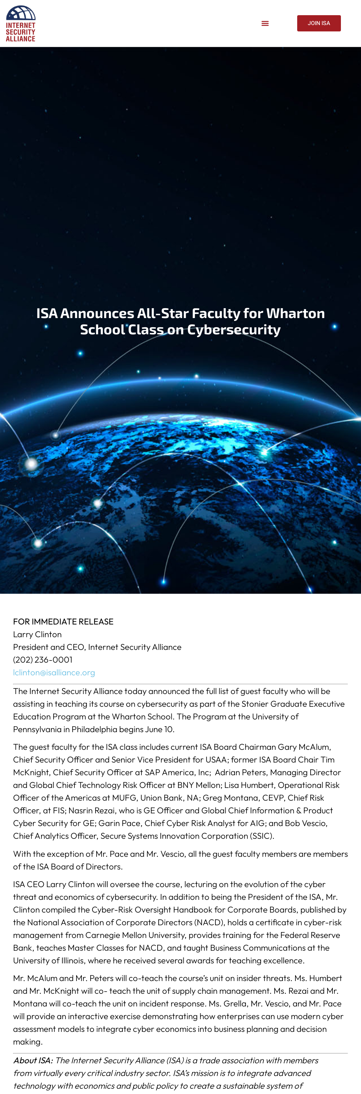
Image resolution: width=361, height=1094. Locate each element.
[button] (265, 23)
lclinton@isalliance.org (54, 672)
